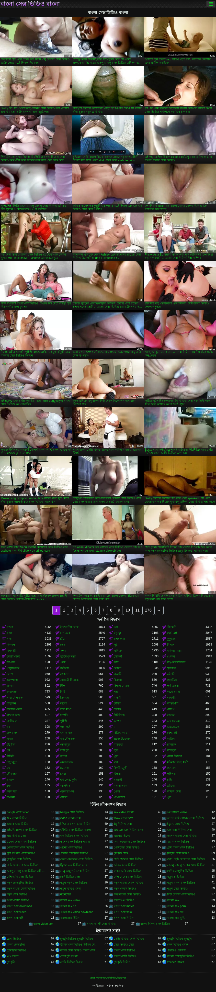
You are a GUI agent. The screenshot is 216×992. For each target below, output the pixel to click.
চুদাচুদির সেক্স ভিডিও (19, 859)
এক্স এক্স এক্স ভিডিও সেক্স (129, 830)
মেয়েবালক (66, 762)
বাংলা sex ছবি (15, 918)
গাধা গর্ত (65, 727)
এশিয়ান (118, 650)
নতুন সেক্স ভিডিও (177, 888)
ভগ (116, 627)
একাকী (117, 674)
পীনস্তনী (171, 627)
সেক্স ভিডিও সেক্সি (177, 944)
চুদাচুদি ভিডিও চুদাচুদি (179, 938)
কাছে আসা (173, 691)
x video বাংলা (175, 962)
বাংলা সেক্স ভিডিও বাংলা (30, 4)
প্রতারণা (171, 768)
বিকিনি (10, 756)
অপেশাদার (13, 680)
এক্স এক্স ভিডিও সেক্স (179, 830)
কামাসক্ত (12, 691)
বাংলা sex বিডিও (70, 918)
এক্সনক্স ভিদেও (122, 835)
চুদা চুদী (11, 962)
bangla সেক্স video (18, 812)
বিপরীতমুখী (120, 768)
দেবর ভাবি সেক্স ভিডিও (127, 871)
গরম (63, 662)
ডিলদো (64, 697)
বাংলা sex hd (68, 906)
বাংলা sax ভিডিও (124, 900)
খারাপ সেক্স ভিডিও (178, 841)
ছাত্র (116, 750)
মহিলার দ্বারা (174, 650)
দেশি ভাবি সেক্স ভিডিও (20, 877)
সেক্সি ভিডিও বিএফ (71, 962)
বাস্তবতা (118, 744)
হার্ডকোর (65, 633)
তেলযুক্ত (65, 744)
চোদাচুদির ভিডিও (16, 950)
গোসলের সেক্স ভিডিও (127, 847)
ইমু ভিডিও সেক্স (123, 824)
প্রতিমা (171, 785)
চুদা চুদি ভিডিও (122, 962)
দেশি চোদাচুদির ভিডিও (180, 871)
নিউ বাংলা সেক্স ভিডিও (127, 894)
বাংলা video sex (43, 923)
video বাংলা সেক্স (70, 818)
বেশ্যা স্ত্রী (172, 733)
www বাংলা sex (123, 818)
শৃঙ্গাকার (171, 668)
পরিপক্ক (171, 774)
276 (148, 610)
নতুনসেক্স (65, 894)
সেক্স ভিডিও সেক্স (124, 944)
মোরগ (170, 709)
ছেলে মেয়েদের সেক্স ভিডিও (76, 859)
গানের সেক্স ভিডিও (71, 847)
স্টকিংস (64, 668)
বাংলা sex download (19, 906)
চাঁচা (62, 639)
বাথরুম (11, 797)
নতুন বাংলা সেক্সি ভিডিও (21, 888)
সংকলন (64, 674)
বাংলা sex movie (124, 906)
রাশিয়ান (171, 744)
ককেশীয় (171, 697)
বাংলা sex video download (76, 912)
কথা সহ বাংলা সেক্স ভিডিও (129, 841)
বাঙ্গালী (118, 779)
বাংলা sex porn (176, 906)
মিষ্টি (62, 691)
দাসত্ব (10, 738)
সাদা (9, 639)
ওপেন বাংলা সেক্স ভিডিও (182, 835)
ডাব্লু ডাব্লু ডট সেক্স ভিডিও (75, 871)
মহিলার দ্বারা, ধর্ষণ (177, 762)
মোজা (63, 797)
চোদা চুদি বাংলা (69, 956)
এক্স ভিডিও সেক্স (16, 835)
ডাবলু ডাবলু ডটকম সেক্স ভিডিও (186, 865)
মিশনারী (11, 650)
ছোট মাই (172, 633)
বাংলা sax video (70, 900)
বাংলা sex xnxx (123, 912)
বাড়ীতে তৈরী (14, 709)
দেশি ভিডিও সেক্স (70, 877)
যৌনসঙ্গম (12, 774)
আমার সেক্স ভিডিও (18, 824)
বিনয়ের (118, 680)
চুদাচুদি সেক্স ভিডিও (178, 853)
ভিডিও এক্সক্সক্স (176, 950)
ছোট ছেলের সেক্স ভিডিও (128, 859)
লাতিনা (171, 738)
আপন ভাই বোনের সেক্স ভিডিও (185, 818)
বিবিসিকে (119, 715)
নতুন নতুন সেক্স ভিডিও (73, 882)
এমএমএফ (173, 727)
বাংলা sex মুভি (175, 918)
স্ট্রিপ (62, 686)
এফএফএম (173, 721)
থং (8, 727)
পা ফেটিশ (119, 797)
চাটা (169, 779)
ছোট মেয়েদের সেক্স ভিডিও (22, 865)
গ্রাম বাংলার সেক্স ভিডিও (21, 853)
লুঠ (115, 644)
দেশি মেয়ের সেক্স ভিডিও (128, 877)
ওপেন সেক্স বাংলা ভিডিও (21, 841)
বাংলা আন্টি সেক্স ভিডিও (101, 923)
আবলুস (171, 750)
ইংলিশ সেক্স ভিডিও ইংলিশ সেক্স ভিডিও (79, 944)
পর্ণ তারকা (173, 686)
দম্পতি (64, 715)
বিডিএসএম (120, 733)
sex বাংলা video (177, 812)
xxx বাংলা (12, 956)
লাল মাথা (65, 709)
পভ (116, 691)
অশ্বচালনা (119, 639)
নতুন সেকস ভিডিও (125, 888)
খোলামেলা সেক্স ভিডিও (20, 847)
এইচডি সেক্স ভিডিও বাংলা (75, 830)
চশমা (63, 774)
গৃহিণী (63, 721)
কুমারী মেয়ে (13, 656)
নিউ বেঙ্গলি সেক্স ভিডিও (181, 894)
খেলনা (171, 656)
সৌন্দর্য (118, 656)
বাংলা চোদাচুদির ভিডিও (180, 956)
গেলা (117, 791)
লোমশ (117, 668)
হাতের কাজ (13, 715)
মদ (8, 768)
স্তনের (63, 756)
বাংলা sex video (16, 912)
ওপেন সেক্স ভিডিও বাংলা (75, 841)
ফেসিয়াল (12, 721)
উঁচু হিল (11, 744)
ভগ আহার (66, 733)
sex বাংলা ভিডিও (17, 818)
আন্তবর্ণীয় (172, 703)
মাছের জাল (120, 785)
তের (62, 644)
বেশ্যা (10, 674)
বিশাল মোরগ (121, 686)
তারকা (170, 715)
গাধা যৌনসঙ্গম (15, 697)
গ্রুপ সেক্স (12, 733)
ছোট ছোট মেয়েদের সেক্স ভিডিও (186, 859)
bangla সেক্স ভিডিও (72, 812)
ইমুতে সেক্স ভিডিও (178, 824)
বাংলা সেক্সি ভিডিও (125, 956)
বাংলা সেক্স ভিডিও (125, 950)
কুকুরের (171, 639)
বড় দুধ (118, 633)
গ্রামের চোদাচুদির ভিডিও (74, 853)
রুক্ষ (116, 762)
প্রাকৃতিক (172, 680)
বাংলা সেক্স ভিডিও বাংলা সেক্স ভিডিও (79, 950)
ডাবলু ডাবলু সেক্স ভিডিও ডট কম (26, 871)
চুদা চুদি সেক (121, 853)
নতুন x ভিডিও (175, 877)
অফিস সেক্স (174, 791)
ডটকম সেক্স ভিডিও (125, 865)
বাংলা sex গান (175, 912)
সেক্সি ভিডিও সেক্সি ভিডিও (129, 938)
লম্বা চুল (64, 750)
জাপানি (11, 662)
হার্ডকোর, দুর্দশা (68, 779)
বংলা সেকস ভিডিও (18, 900)
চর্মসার (117, 703)
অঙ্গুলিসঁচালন (176, 662)
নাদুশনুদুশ (12, 762)
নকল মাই (12, 791)
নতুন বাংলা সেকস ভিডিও (129, 882)
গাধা (9, 633)
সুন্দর (63, 650)
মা (115, 727)
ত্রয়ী (116, 662)
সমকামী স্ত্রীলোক (69, 680)
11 (137, 610)
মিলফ (170, 644)
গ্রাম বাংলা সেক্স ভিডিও (180, 847)
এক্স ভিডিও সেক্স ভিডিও (74, 835)
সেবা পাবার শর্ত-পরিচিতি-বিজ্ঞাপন (108, 978)
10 (127, 610)
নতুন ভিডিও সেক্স (70, 888)
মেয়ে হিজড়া (174, 756)
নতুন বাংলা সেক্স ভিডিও (181, 882)
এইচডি (171, 674)
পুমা (116, 756)
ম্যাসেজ (64, 768)
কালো (63, 703)
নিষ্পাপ (11, 644)
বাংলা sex (173, 900)
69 (8, 750)
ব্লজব (10, 627)
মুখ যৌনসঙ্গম (68, 738)
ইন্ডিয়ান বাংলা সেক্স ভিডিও (75, 824)
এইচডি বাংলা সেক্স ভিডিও (22, 830)
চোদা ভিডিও (14, 938)
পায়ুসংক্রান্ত (13, 668)
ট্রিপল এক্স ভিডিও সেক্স (74, 865)
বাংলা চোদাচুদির (16, 944)
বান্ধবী (117, 697)
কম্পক (117, 721)
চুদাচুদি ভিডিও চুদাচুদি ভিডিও (76, 938)
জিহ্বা (117, 774)
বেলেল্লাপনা (67, 791)
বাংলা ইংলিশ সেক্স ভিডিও (155, 923)
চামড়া (10, 686)
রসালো (11, 779)
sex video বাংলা (124, 812)
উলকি (117, 709)
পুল (169, 797)
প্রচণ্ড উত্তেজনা (122, 738)
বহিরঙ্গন (11, 703)
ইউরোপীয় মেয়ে (69, 627)
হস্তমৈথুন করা (68, 656)
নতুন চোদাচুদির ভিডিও (20, 882)
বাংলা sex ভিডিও (124, 918)
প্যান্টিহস (65, 785)
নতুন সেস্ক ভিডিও (17, 894)
